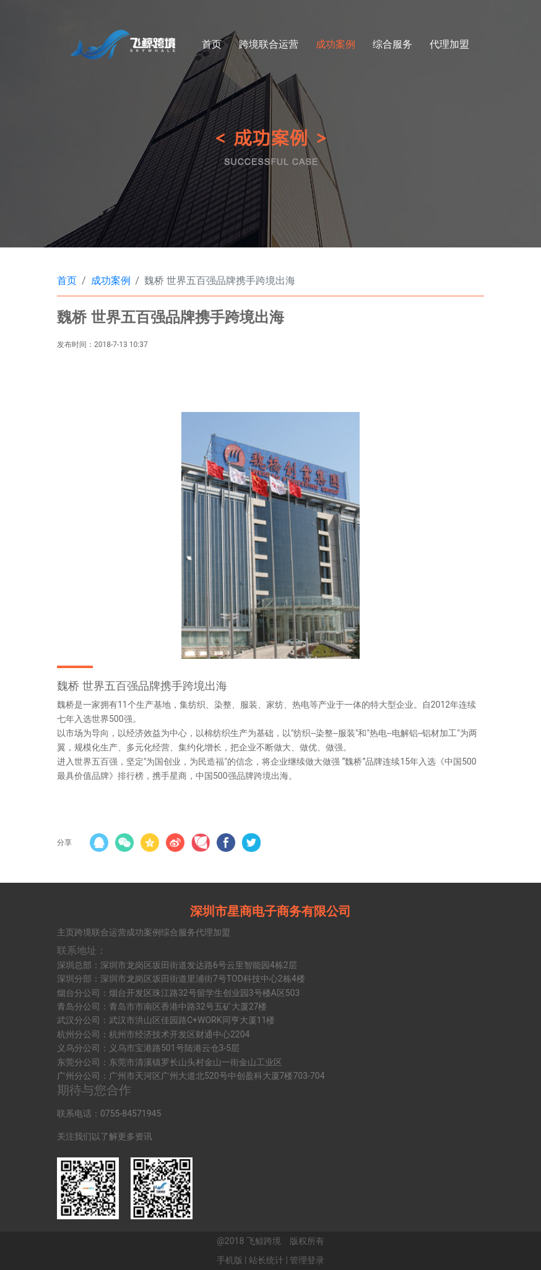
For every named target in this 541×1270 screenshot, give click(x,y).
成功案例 (335, 44)
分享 (64, 842)
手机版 (230, 1260)
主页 (65, 932)
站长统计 (266, 1260)
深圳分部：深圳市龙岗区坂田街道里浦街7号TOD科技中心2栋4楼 (181, 979)
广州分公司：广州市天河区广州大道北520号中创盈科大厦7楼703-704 (191, 1076)
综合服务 (392, 44)
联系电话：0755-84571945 (109, 1113)
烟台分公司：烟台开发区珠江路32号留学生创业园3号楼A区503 (178, 993)
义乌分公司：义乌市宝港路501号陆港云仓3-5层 (148, 1048)
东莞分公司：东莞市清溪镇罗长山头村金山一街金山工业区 (169, 1062)
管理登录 (307, 1260)
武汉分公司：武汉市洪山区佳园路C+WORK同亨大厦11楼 (166, 1020)
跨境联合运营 (268, 44)
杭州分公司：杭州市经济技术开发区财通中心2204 (153, 1034)
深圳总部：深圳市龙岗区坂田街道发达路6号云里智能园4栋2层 (177, 965)
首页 (212, 44)
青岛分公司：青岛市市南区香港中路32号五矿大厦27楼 (162, 1006)
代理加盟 (449, 44)
